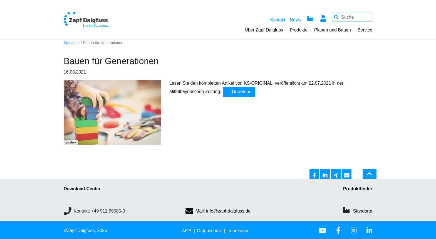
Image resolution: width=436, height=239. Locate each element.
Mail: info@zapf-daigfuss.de (218, 211)
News (295, 20)
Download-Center (82, 188)
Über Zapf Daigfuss (264, 30)
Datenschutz (209, 230)
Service (365, 30)
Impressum (238, 230)
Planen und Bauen (332, 30)
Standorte (362, 211)
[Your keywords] (352, 17)
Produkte (299, 30)
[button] (314, 174)
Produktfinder (357, 188)
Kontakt (277, 20)
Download (242, 91)
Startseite (72, 43)
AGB (187, 230)
